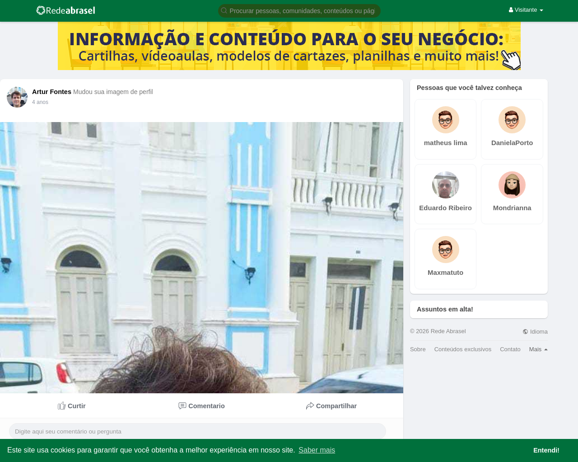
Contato (510, 349)
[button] (299, 10)
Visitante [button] (526, 9)
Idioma (535, 332)
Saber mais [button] (316, 450)
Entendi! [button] (546, 450)
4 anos (40, 102)
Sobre (418, 349)
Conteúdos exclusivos (462, 349)
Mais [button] (538, 349)
